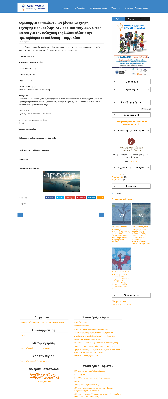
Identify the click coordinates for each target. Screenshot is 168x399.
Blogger (132, 163)
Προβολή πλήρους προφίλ (120, 306)
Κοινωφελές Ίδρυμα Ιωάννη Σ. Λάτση (79, 346)
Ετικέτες (142, 20)
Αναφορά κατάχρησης (121, 200)
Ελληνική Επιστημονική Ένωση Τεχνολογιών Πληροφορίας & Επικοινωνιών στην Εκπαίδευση (124, 352)
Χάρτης (129, 20)
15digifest (27, 44)
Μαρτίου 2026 (115, 181)
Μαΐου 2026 (115, 175)
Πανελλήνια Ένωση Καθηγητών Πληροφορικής (125, 330)
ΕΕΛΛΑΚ (110, 334)
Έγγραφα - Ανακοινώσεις (134, 7)
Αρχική (63, 7)
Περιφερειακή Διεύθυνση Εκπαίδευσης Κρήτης (82, 330)
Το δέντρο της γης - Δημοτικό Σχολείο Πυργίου (119, 228)
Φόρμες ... (114, 7)
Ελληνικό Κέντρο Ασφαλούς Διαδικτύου (122, 324)
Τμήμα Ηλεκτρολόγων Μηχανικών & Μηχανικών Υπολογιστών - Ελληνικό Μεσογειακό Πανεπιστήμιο (79, 364)
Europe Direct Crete (72, 327)
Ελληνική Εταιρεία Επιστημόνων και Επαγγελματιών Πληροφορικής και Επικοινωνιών (120, 343)
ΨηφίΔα (25, 339)
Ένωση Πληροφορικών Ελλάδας (119, 337)
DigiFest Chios (118, 303)
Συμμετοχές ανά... (96, 7)
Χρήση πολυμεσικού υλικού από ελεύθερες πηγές (129, 124)
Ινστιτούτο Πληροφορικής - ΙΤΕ (77, 370)
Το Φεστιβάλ (78, 7)
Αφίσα (116, 20)
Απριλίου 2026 (115, 178)
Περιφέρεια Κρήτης (72, 324)
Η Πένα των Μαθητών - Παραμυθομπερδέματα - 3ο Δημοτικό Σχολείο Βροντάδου (119, 273)
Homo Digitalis (113, 327)
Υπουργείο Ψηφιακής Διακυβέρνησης (36, 365)
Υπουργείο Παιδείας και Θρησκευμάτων (37, 352)
